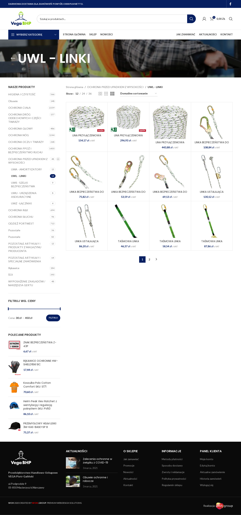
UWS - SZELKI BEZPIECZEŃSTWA (23, 184)
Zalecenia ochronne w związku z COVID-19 (97, 461)
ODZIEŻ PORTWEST (21, 223)
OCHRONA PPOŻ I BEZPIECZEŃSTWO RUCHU (25, 150)
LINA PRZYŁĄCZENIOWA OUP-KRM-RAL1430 (170, 144)
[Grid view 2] (100, 93)
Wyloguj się (206, 485)
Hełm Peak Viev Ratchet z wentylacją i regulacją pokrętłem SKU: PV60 (40, 405)
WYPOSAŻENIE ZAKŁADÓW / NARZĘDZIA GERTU (26, 283)
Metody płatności (172, 459)
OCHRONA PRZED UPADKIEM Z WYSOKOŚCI (28, 160)
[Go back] (13, 58)
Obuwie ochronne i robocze (95, 479)
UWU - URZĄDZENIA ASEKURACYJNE (24, 194)
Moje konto (206, 459)
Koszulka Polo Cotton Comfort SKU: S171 (37, 384)
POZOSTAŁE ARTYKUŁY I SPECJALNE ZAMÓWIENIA (24, 259)
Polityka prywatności (174, 478)
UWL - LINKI (18, 175)
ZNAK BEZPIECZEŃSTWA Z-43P (39, 344)
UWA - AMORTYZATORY (26, 169)
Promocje (128, 465)
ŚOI (10, 274)
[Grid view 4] (112, 93)
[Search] (116, 18)
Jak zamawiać (131, 459)
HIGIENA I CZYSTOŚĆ (22, 94)
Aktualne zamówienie (212, 472)
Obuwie (13, 101)
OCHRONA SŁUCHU (20, 216)
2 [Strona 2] (149, 259)
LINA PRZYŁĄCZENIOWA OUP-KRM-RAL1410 (86, 137)
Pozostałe (14, 230)
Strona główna (74, 87)
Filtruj (53, 317)
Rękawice (13, 268)
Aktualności (130, 478)
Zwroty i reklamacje (173, 472)
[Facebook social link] (230, 4)
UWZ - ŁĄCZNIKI (21, 203)
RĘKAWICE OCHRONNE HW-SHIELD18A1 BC (40, 362)
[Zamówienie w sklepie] (139, 93)
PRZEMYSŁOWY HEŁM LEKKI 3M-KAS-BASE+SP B (39, 425)
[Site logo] (20, 18)
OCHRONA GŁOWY (20, 128)
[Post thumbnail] (73, 463)
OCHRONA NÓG (18, 135)
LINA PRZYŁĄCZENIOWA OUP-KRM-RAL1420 (128, 137)
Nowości (128, 472)
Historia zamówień (210, 478)
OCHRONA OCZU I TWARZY (26, 141)
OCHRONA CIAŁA (19, 107)
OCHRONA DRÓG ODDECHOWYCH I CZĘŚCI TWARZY (24, 118)
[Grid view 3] (106, 93)
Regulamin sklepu (172, 485)
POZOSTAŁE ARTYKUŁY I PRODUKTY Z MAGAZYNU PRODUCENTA (24, 247)
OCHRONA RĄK (18, 210)
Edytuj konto (207, 465)
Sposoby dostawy (172, 465)
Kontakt (128, 485)
